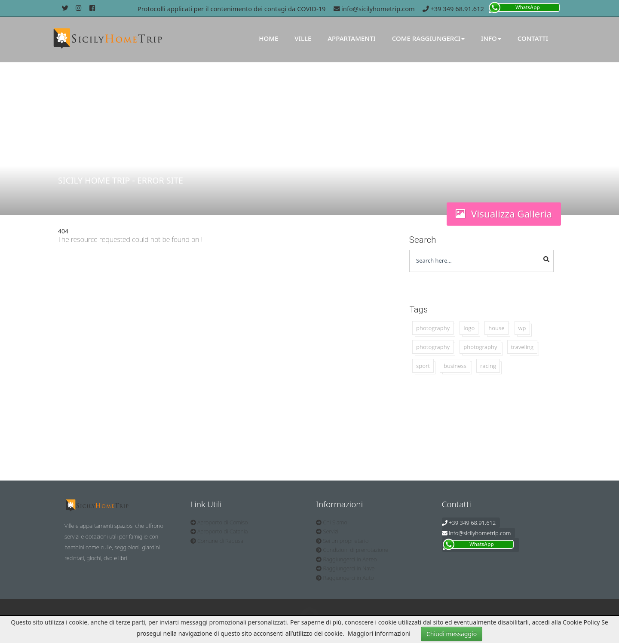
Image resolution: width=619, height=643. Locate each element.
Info (491, 38)
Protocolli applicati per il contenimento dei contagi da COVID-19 (232, 8)
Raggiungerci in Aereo (346, 559)
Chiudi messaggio (451, 634)
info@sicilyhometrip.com (374, 8)
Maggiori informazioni (379, 633)
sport (423, 366)
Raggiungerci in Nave (345, 568)
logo (469, 328)
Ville (302, 38)
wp (522, 328)
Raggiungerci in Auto (345, 578)
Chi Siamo (331, 522)
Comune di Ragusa (217, 541)
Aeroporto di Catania (219, 531)
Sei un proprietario (342, 541)
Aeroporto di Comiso (219, 522)
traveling (522, 347)
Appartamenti (351, 38)
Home (268, 38)
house (496, 328)
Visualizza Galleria (504, 213)
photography (433, 328)
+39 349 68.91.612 (453, 8)
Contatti (533, 38)
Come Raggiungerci (428, 38)
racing (488, 366)
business (455, 366)
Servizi (327, 531)
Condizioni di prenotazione (352, 550)
